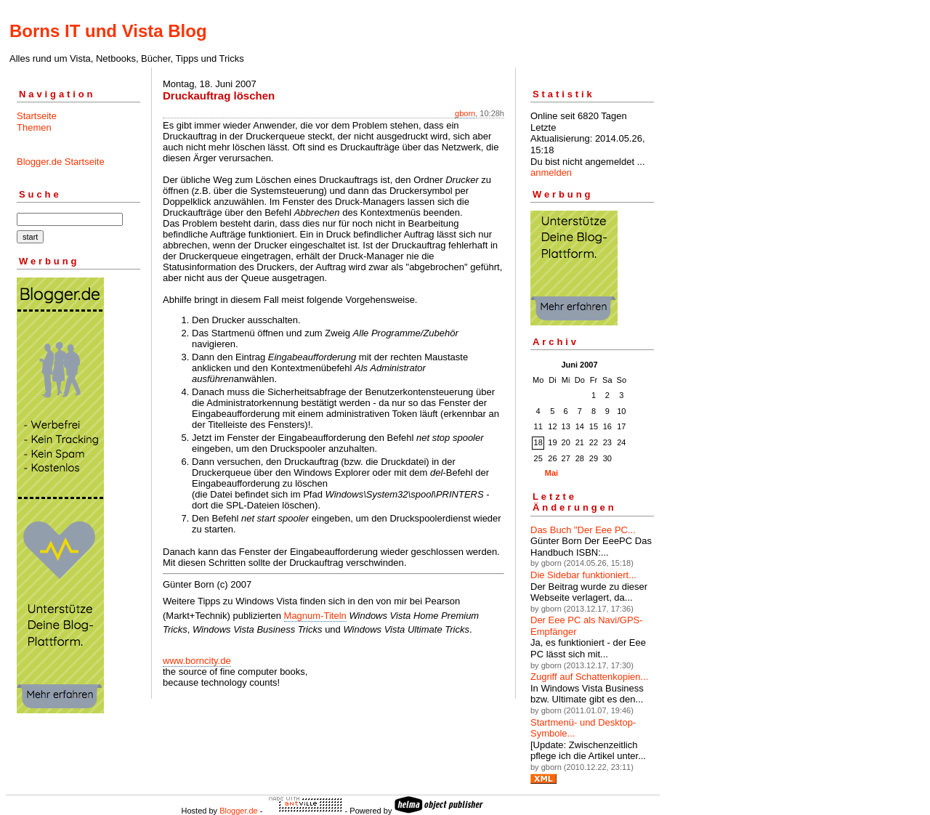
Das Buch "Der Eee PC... (583, 529)
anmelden (551, 172)
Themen (34, 127)
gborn (465, 113)
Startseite (37, 115)
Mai (551, 473)
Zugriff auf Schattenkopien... (589, 676)
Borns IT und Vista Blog (108, 31)
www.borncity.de (197, 660)
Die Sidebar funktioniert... (583, 574)
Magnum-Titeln (315, 615)
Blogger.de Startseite (61, 161)
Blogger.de (238, 810)
